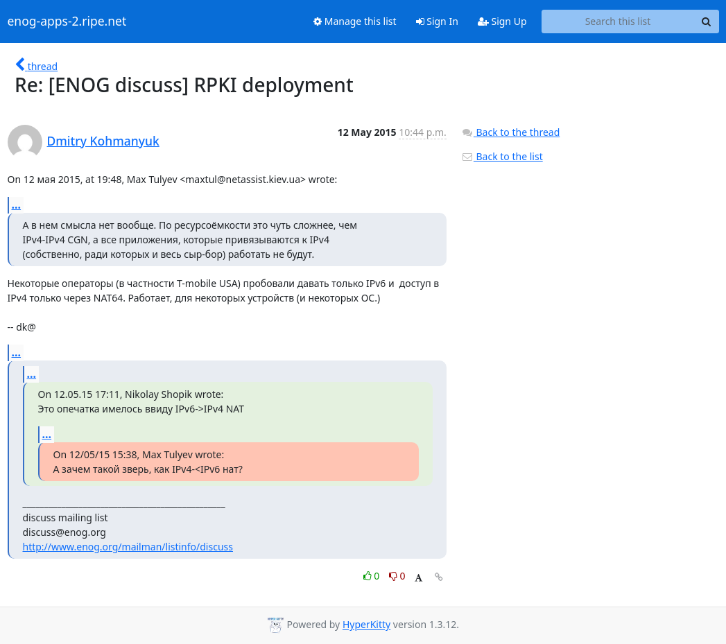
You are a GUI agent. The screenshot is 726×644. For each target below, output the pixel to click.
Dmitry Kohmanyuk (103, 140)
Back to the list (502, 156)
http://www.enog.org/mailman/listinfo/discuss (128, 546)
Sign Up (502, 21)
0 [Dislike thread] (397, 575)
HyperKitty (366, 625)
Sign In (437, 21)
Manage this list (355, 21)
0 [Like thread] (372, 575)
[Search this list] (618, 21)
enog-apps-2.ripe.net (67, 21)
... (16, 204)
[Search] (706, 21)
